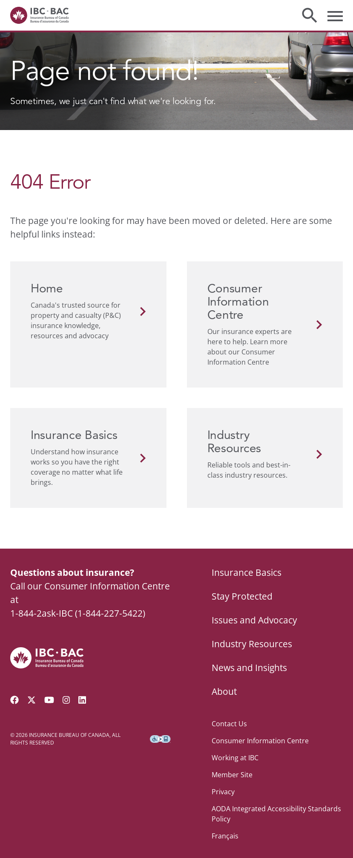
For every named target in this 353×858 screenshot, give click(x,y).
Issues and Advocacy (254, 620)
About (224, 691)
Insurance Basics (246, 572)
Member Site (232, 774)
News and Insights (249, 668)
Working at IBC (235, 757)
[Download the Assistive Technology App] (160, 739)
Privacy (223, 791)
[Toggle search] (309, 15)
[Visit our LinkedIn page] (82, 700)
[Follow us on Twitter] (31, 700)
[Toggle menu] (335, 15)
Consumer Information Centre (260, 740)
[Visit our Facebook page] (14, 700)
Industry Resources (252, 644)
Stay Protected (242, 596)
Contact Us (229, 723)
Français (225, 836)
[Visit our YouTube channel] (49, 700)
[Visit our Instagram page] (66, 700)
